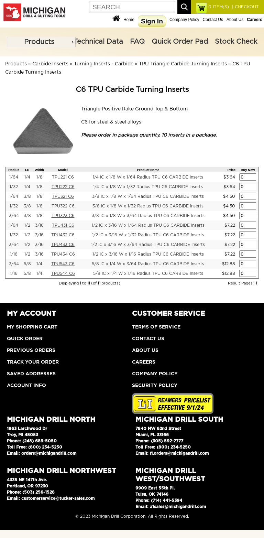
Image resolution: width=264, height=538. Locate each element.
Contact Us (213, 19)
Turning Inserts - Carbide (103, 64)
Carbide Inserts (50, 64)
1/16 (14, 254)
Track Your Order (33, 362)
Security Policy (154, 385)
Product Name (148, 170)
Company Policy (184, 19)
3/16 (39, 225)
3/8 (27, 196)
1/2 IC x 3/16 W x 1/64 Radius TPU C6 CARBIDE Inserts (148, 225)
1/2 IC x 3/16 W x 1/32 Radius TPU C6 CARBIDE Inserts (148, 235)
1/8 (39, 177)
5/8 (27, 264)
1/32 (14, 187)
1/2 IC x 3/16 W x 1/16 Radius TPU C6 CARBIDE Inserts (148, 254)
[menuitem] (41, 42)
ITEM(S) (218, 7)
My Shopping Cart (32, 327)
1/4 (27, 177)
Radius (13, 170)
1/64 (13, 177)
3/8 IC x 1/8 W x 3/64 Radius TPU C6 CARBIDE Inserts (148, 216)
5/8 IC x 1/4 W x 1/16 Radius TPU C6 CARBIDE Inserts (148, 273)
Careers (143, 362)
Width (39, 170)
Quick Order (25, 338)
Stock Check (236, 41)
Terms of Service (156, 327)
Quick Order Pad (180, 41)
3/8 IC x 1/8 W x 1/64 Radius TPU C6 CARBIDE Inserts (148, 196)
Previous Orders (31, 350)
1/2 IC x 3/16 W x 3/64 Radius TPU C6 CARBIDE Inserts (148, 245)
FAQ (137, 41)
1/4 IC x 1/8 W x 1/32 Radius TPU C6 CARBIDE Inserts (148, 187)
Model (63, 170)
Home (128, 19)
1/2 (27, 225)
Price (231, 170)
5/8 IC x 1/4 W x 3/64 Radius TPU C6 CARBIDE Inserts (148, 264)
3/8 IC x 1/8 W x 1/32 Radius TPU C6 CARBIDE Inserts (148, 206)
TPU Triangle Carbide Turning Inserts (183, 64)
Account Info (26, 385)
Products (39, 42)
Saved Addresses (31, 374)
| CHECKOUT (245, 7)
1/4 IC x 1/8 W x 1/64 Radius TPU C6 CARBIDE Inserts (148, 177)
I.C (27, 170)
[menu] (41, 42)
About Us (235, 19)
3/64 (14, 216)
